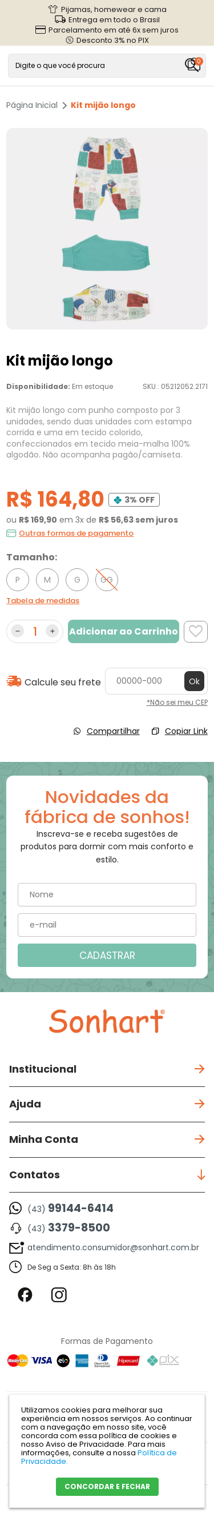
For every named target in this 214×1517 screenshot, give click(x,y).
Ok (194, 681)
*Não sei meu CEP (177, 702)
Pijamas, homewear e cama (114, 9)
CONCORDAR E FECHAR (107, 1486)
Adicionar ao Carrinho (123, 631)
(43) (70, 1208)
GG (106, 579)
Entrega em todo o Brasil (114, 19)
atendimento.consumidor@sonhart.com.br (113, 1247)
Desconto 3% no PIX (112, 40)
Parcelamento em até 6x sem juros (114, 30)
